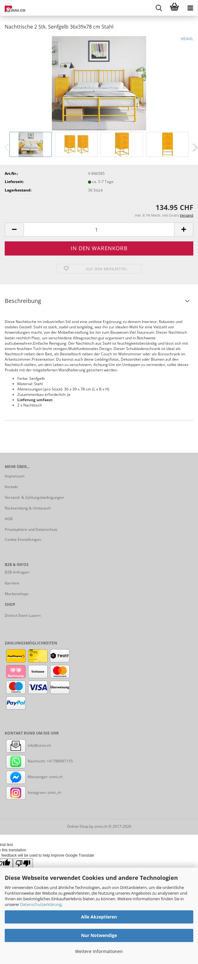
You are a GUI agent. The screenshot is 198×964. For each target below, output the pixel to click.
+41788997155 (60, 761)
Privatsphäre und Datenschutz (31, 529)
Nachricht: (26, 761)
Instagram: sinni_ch (33, 792)
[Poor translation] (23, 863)
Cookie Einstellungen (23, 539)
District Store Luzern (23, 615)
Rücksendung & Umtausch (28, 508)
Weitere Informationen (99, 951)
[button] (14, 230)
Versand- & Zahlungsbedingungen (34, 497)
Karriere (12, 583)
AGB (9, 518)
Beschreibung (23, 300)
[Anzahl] (99, 230)
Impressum (15, 476)
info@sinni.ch (28, 745)
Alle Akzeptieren (99, 917)
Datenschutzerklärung (41, 904)
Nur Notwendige (99, 935)
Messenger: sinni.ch (34, 776)
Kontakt (11, 486)
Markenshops (17, 593)
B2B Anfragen (17, 572)
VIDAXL (187, 38)
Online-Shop (77, 826)
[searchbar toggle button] (159, 8)
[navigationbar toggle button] (190, 8)
